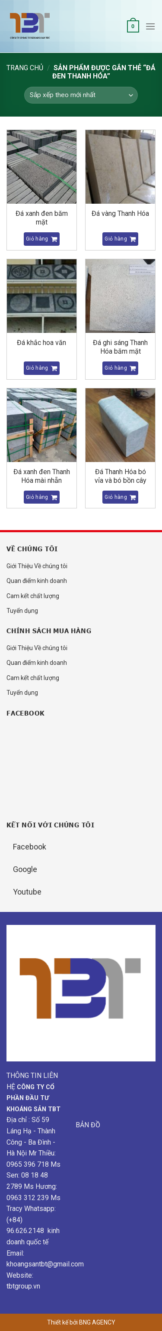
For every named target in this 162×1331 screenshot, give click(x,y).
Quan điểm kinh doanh (36, 580)
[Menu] (150, 26)
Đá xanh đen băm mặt (42, 217)
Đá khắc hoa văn (41, 342)
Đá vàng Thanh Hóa (120, 213)
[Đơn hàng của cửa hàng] (80, 95)
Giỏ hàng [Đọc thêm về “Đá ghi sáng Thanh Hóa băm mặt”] (116, 368)
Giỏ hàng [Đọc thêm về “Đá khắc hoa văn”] (37, 368)
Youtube (27, 891)
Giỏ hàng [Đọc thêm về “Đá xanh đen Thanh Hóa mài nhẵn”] (37, 497)
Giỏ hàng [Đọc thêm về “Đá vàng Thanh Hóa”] (116, 239)
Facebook (29, 846)
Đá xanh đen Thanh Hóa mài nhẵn (41, 476)
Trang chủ (24, 68)
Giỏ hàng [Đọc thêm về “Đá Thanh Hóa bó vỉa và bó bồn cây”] (116, 497)
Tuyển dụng (22, 610)
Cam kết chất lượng (32, 595)
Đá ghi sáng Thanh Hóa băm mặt (120, 346)
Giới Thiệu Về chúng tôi (36, 566)
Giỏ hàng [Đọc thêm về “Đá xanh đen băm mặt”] (37, 239)
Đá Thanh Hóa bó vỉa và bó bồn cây (120, 476)
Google (25, 869)
